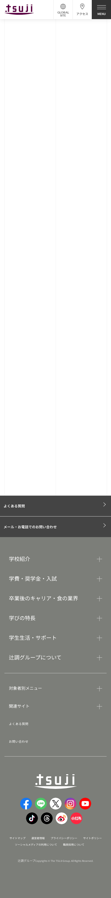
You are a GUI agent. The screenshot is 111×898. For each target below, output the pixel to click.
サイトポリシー (24, 846)
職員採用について (50, 853)
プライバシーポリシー (81, 840)
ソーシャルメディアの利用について (71, 846)
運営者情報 (48, 840)
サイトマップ (23, 840)
